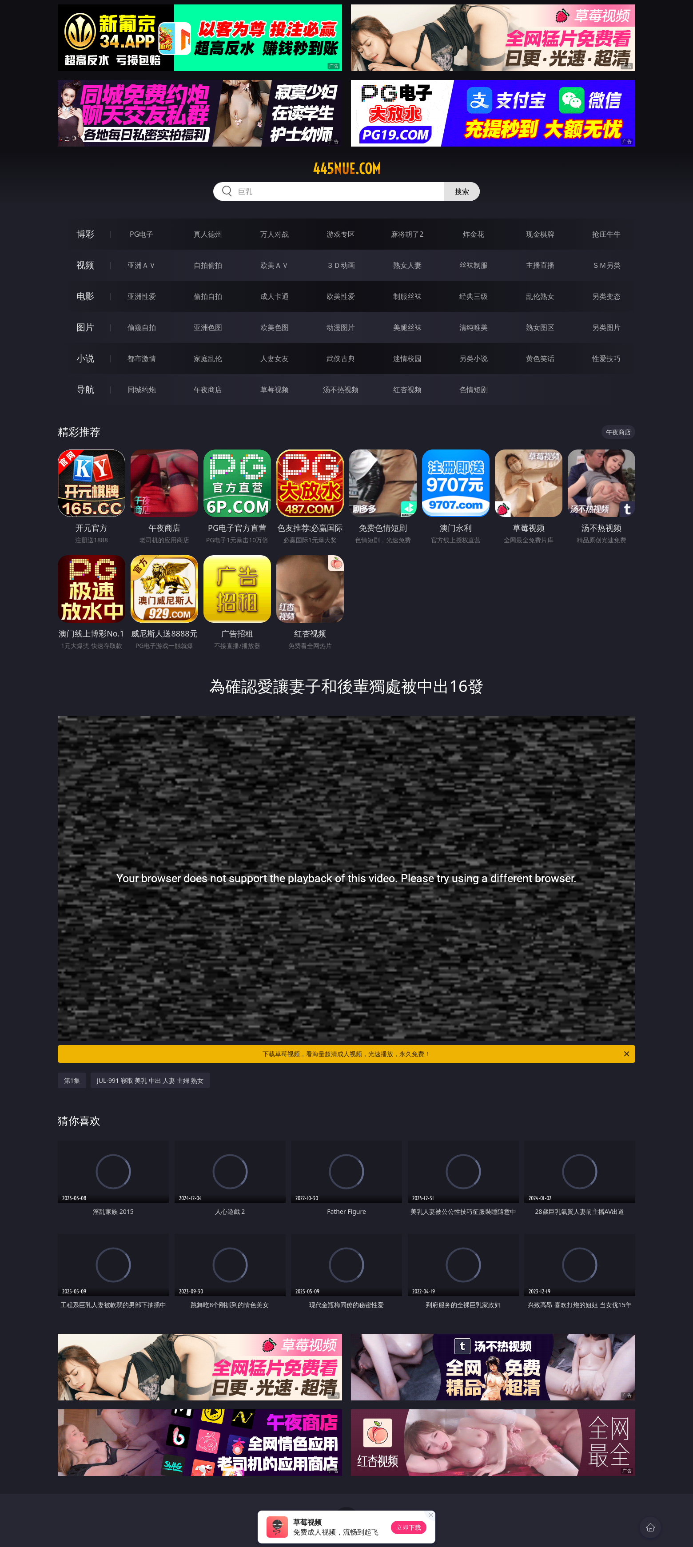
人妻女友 (274, 358)
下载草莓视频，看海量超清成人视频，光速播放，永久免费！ (447, 1054)
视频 (85, 265)
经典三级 (473, 296)
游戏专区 (341, 234)
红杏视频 (407, 389)
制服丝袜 (407, 296)
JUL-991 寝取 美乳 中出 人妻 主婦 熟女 (150, 1080)
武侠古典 (341, 358)
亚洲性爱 (141, 296)
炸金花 (473, 234)
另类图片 (606, 327)
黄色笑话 (540, 358)
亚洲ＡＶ (141, 265)
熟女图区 (540, 327)
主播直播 (540, 265)
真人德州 (208, 234)
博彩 (85, 234)
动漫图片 (341, 327)
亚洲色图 (208, 327)
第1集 (72, 1080)
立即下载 (408, 1527)
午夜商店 (208, 389)
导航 (85, 389)
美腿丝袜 (407, 327)
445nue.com (347, 169)
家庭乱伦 (208, 358)
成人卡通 (274, 296)
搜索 (462, 191)
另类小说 (473, 358)
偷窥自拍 (141, 327)
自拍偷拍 (208, 265)
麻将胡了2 (407, 234)
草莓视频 (274, 389)
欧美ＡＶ (274, 265)
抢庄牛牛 (606, 234)
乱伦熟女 (540, 296)
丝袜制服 (473, 265)
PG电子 (141, 234)
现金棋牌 (540, 234)
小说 (85, 358)
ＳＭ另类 (606, 265)
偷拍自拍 (208, 296)
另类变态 (606, 296)
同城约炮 (141, 389)
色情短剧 (473, 389)
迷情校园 (407, 358)
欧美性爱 (341, 296)
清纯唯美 (473, 327)
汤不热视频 (340, 389)
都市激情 (141, 358)
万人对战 (274, 234)
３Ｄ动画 (341, 265)
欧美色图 (274, 327)
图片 (85, 327)
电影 (85, 296)
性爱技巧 (606, 358)
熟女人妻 (407, 265)
